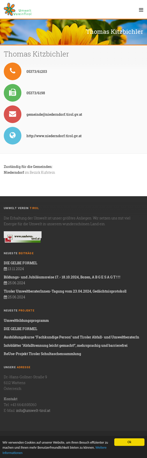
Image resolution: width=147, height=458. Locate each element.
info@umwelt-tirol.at (33, 410)
